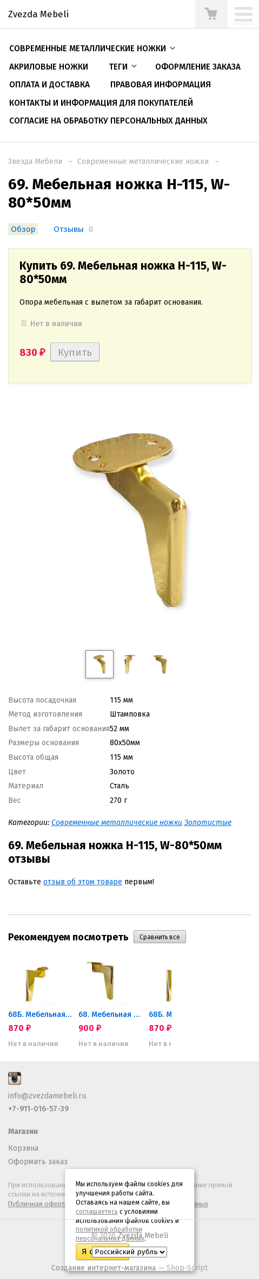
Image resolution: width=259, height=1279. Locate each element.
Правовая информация (160, 85)
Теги (118, 67)
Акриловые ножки (48, 67)
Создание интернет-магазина (103, 1268)
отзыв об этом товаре (82, 881)
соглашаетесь (97, 1211)
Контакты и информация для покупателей (101, 103)
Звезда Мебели (35, 161)
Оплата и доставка (49, 85)
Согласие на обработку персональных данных (108, 121)
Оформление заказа (198, 67)
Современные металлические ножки (87, 48)
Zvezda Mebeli (143, 1235)
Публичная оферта (38, 1204)
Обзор (23, 229)
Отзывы (69, 229)
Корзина (23, 1148)
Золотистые (207, 822)
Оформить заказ (38, 1161)
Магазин (23, 1131)
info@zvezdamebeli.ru (47, 1096)
